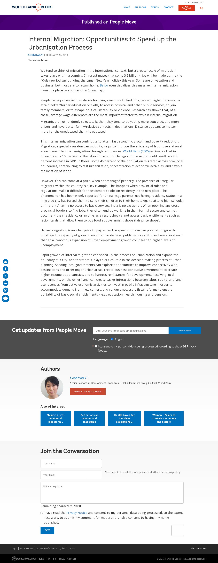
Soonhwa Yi (35, 55)
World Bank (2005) (136, 151)
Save (47, 530)
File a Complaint (198, 548)
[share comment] (5, 298)
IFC (54, 558)
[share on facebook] (5, 269)
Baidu (104, 85)
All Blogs (140, 7)
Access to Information (47, 548)
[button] (201, 8)
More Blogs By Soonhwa (87, 391)
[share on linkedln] (5, 283)
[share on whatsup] (5, 290)
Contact (168, 7)
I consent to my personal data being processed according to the (147, 348)
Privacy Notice (76, 513)
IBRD (41, 558)
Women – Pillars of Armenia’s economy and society (164, 418)
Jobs (62, 548)
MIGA (62, 558)
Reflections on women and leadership (89, 418)
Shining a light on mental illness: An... (56, 418)
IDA (48, 558)
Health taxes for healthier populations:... (124, 418)
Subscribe (185, 330)
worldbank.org (194, 2)
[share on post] (5, 276)
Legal (14, 548)
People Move (123, 22)
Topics (155, 7)
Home (126, 7)
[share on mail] (5, 261)
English (44, 60)
